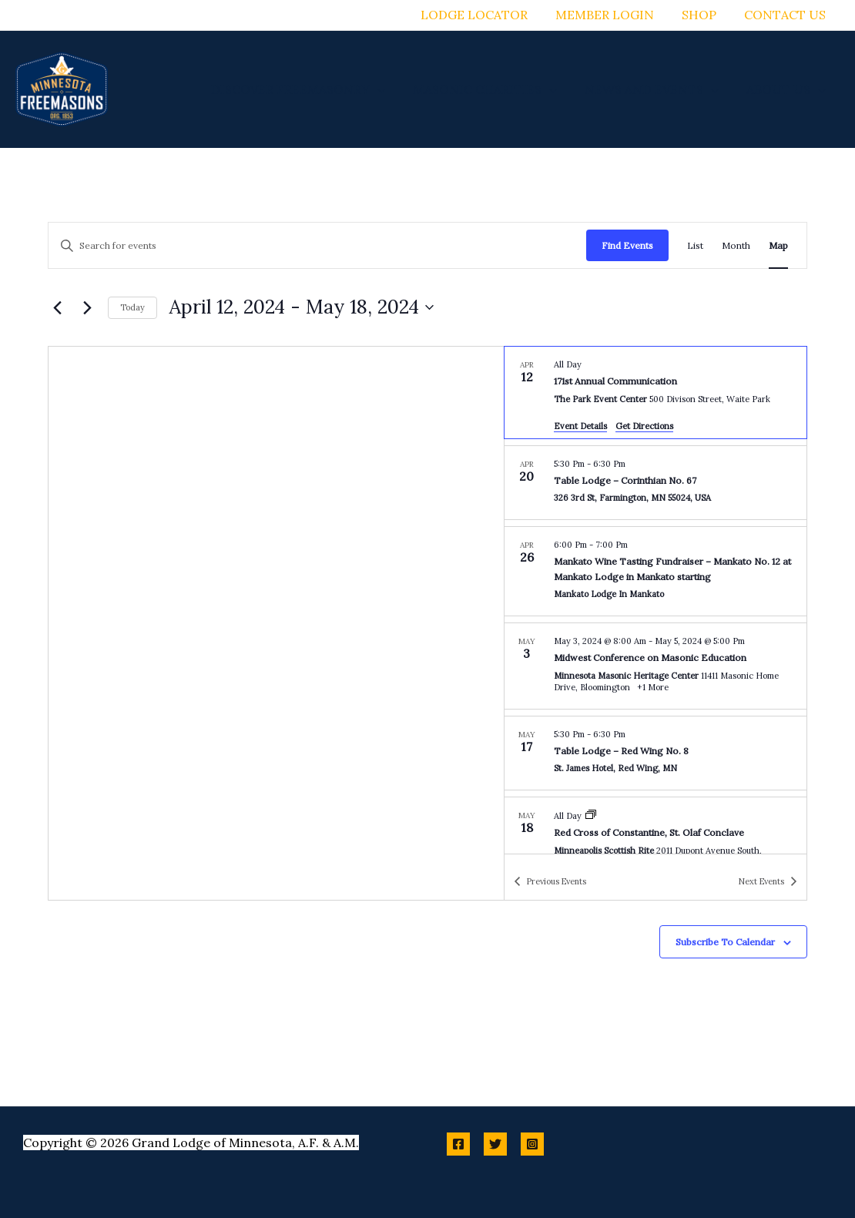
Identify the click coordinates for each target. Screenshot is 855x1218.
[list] (655, 600)
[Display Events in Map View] (778, 245)
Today (132, 307)
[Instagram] (532, 1144)
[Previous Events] (57, 307)
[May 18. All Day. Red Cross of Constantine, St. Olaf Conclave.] (655, 840)
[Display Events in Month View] (736, 245)
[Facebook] (458, 1144)
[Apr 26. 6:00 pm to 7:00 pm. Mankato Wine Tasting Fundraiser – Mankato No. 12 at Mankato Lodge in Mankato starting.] (655, 571)
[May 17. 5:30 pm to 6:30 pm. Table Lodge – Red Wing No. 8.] (655, 753)
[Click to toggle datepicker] (301, 307)
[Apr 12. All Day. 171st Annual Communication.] (655, 392)
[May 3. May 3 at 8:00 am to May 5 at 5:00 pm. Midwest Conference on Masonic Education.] (655, 666)
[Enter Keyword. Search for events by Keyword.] (317, 245)
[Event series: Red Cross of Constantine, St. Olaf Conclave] (590, 815)
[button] (388, 89)
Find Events (627, 245)
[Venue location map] (276, 623)
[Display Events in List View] (695, 245)
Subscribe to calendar (725, 942)
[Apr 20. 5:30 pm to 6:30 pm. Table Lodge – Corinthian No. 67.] (655, 483)
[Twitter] (495, 1144)
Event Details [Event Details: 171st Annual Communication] (580, 426)
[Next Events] (87, 307)
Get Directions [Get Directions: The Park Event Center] (644, 426)
